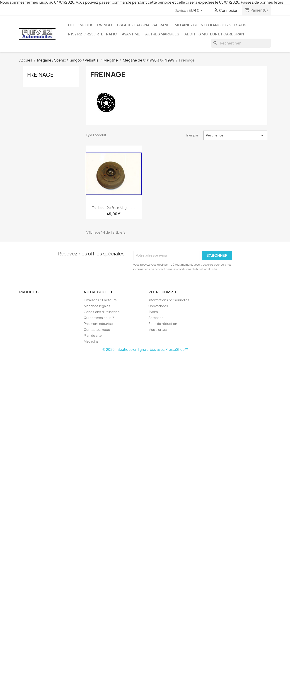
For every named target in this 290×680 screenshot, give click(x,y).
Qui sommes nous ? (99, 318)
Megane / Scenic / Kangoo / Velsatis (210, 24)
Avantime (131, 34)
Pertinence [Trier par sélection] (235, 135)
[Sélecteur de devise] (196, 10)
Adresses (155, 318)
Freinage (40, 75)
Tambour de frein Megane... (113, 207)
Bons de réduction (162, 323)
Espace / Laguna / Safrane (143, 24)
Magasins (91, 341)
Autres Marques (162, 34)
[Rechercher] (241, 43)
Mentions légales (97, 306)
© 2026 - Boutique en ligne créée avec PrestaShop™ (145, 349)
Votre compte (162, 291)
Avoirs (153, 312)
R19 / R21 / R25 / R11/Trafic (92, 34)
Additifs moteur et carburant (215, 34)
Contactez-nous (97, 329)
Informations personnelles (168, 300)
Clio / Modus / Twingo (90, 24)
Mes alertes (157, 329)
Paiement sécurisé (98, 323)
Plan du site (93, 335)
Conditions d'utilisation (102, 312)
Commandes (158, 306)
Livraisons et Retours (100, 300)
